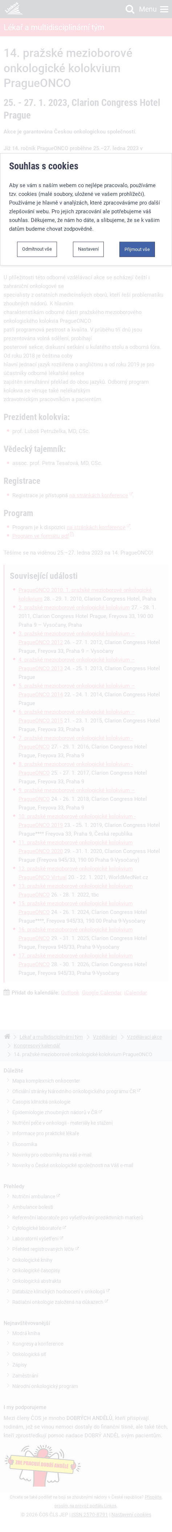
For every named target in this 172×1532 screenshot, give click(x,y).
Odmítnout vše (37, 235)
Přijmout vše (137, 235)
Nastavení (88, 235)
